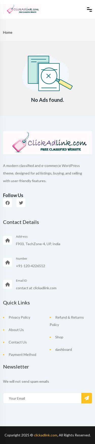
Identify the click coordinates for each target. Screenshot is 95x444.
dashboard (63, 349)
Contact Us (18, 342)
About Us (16, 329)
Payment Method (22, 354)
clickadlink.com (45, 435)
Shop (59, 337)
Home (7, 32)
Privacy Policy (19, 317)
